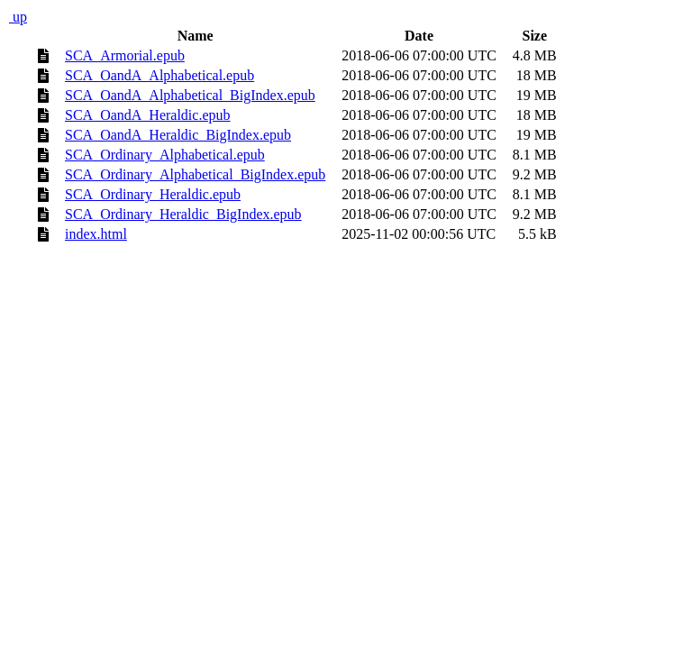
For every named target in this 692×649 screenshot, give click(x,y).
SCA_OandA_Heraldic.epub (148, 115)
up (18, 16)
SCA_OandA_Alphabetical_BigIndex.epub (190, 95)
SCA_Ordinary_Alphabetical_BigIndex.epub (195, 174)
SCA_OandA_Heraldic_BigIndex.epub (178, 134)
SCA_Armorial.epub (125, 55)
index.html (96, 234)
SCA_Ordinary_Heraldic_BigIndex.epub (183, 214)
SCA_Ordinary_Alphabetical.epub (165, 154)
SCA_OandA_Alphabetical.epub (159, 75)
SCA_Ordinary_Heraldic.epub (153, 194)
